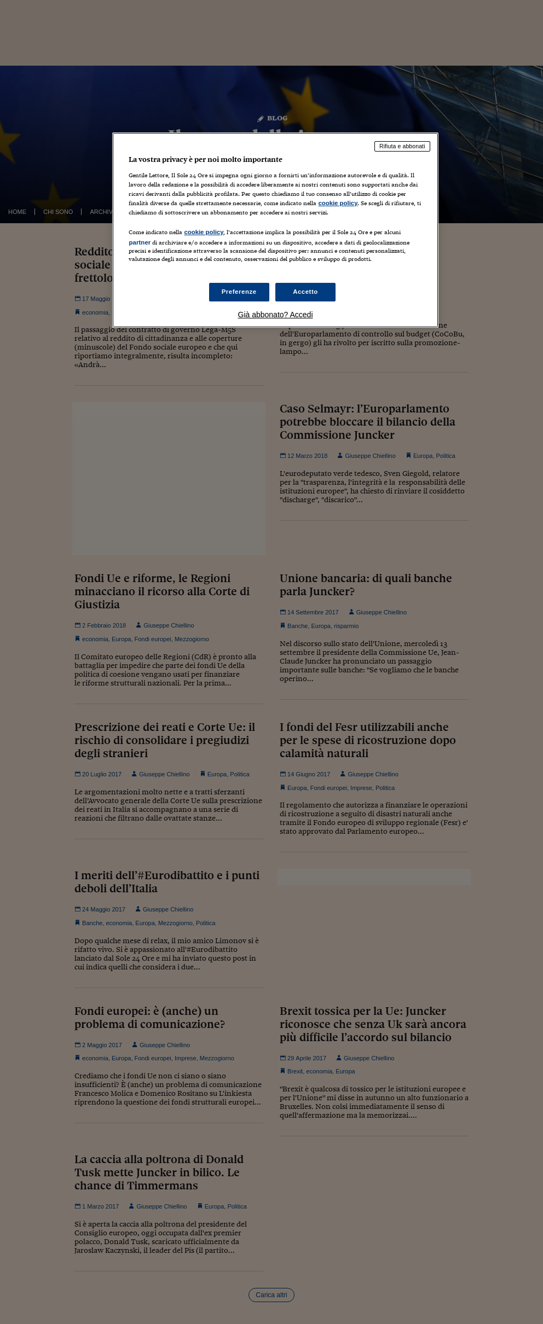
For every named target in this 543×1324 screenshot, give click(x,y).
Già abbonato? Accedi (275, 314)
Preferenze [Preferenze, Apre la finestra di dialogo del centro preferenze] (239, 291)
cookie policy (337, 203)
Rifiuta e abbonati (402, 146)
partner (140, 242)
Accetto (305, 291)
